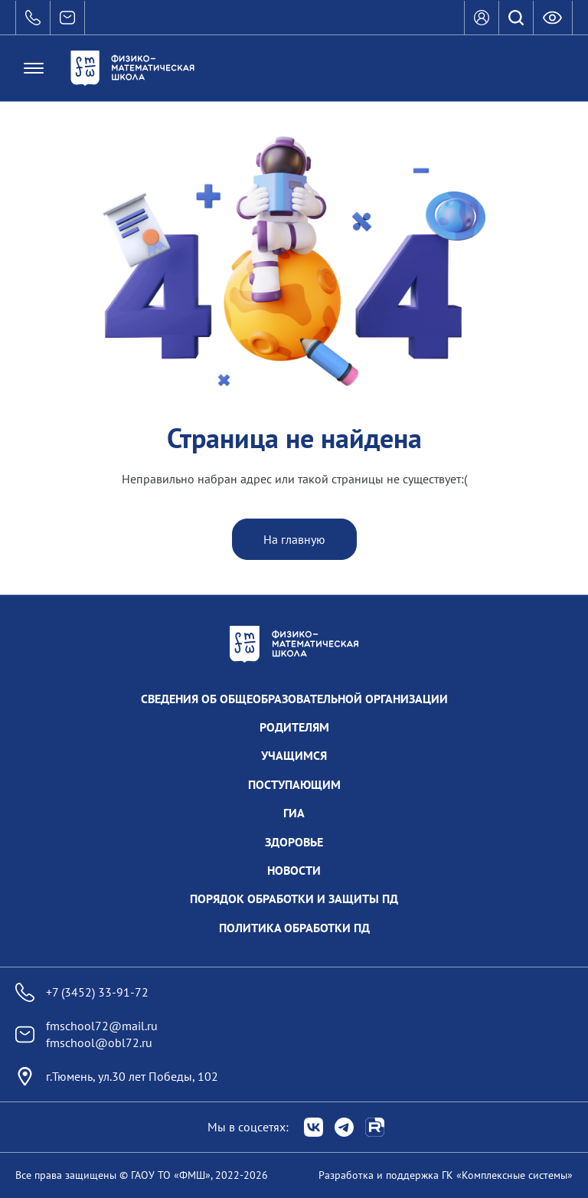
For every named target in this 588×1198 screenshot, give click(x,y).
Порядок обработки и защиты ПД (294, 898)
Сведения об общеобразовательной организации (294, 698)
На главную (294, 539)
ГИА (294, 812)
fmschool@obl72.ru (99, 1042)
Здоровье (294, 841)
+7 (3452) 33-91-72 (82, 992)
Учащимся (294, 755)
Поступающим (294, 784)
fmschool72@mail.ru (102, 1025)
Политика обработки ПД (294, 927)
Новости (294, 870)
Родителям (294, 727)
